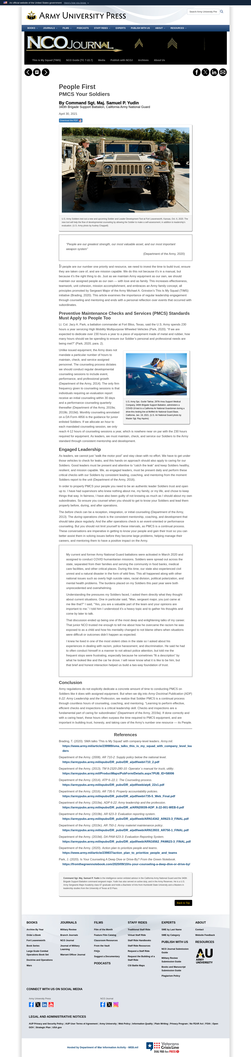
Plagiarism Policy (171, 976)
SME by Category (171, 935)
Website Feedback (205, 935)
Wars (29, 965)
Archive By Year (35, 929)
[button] (77, 3)
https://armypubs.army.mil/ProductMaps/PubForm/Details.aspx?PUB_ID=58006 (118, 773)
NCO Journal (67, 940)
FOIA (207, 1023)
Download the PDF (70, 120)
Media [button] (101, 60)
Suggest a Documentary (107, 956)
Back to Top (183, 902)
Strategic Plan (43, 1027)
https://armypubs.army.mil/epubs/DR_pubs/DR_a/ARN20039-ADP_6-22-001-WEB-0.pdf (123, 807)
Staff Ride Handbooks (139, 940)
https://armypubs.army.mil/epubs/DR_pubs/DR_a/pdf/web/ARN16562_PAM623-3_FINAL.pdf (127, 841)
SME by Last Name (172, 929)
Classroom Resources (106, 940)
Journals (50, 28)
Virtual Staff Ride (137, 935)
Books (33, 28)
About (160, 28)
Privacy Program (179, 1023)
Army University (108, 1023)
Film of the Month (103, 929)
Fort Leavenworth (36, 940)
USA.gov (57, 1027)
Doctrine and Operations (40, 960)
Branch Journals (69, 935)
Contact (199, 929)
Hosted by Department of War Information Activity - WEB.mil (102, 1047)
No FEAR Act (196, 1023)
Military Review (68, 929)
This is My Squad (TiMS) (46, 60)
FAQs (97, 951)
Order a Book (34, 935)
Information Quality (142, 1023)
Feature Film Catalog (105, 935)
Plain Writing (161, 1023)
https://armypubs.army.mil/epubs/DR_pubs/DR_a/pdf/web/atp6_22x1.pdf (113, 785)
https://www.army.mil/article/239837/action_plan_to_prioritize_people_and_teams (120, 852)
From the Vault (102, 946)
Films (67, 28)
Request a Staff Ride (139, 951)
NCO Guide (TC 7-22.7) (79, 60)
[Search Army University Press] (203, 12)
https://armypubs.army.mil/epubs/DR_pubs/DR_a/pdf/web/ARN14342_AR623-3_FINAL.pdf (126, 819)
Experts (121, 28)
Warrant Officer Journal (72, 954)
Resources (179, 28)
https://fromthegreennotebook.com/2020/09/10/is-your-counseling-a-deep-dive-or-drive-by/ (126, 864)
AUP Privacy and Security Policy (46, 1023)
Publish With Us (140, 28)
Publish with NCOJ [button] (121, 60)
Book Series (33, 946)
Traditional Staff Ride (139, 929)
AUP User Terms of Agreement (81, 1023)
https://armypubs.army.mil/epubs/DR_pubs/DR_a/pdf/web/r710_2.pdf (111, 762)
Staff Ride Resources (139, 946)
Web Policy (124, 1023)
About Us (159, 60)
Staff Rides (102, 28)
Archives (143, 60)
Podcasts (83, 28)
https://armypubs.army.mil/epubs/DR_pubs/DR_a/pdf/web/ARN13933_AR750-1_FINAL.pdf (126, 830)
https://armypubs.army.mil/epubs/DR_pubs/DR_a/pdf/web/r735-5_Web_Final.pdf (119, 796)
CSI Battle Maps (136, 965)
